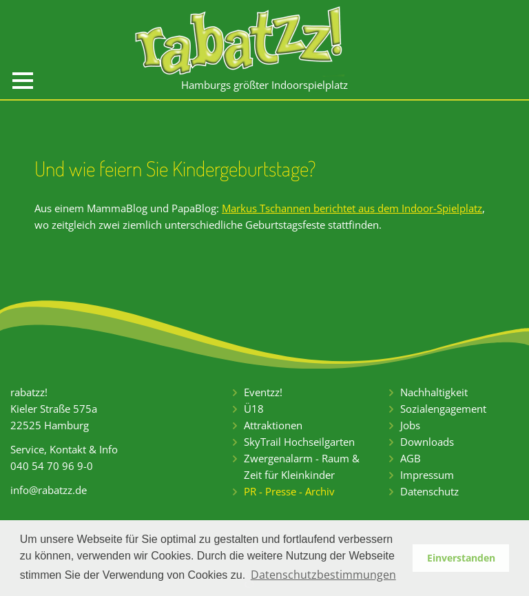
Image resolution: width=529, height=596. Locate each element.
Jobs (410, 425)
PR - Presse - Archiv (289, 491)
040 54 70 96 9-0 (51, 466)
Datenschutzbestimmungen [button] (323, 574)
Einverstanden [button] (461, 557)
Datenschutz (429, 491)
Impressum (427, 475)
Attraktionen (273, 425)
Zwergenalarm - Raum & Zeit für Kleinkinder (302, 466)
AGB (410, 458)
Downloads (427, 442)
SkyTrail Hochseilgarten (299, 442)
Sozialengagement (443, 408)
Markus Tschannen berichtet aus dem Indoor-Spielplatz (352, 208)
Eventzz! (263, 392)
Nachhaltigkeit (434, 392)
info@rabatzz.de (48, 490)
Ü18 (254, 408)
